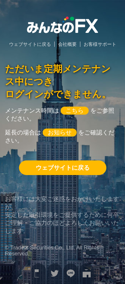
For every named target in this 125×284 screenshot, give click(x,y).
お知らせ (60, 132)
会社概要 (67, 44)
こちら (75, 110)
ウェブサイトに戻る (30, 44)
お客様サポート (100, 44)
